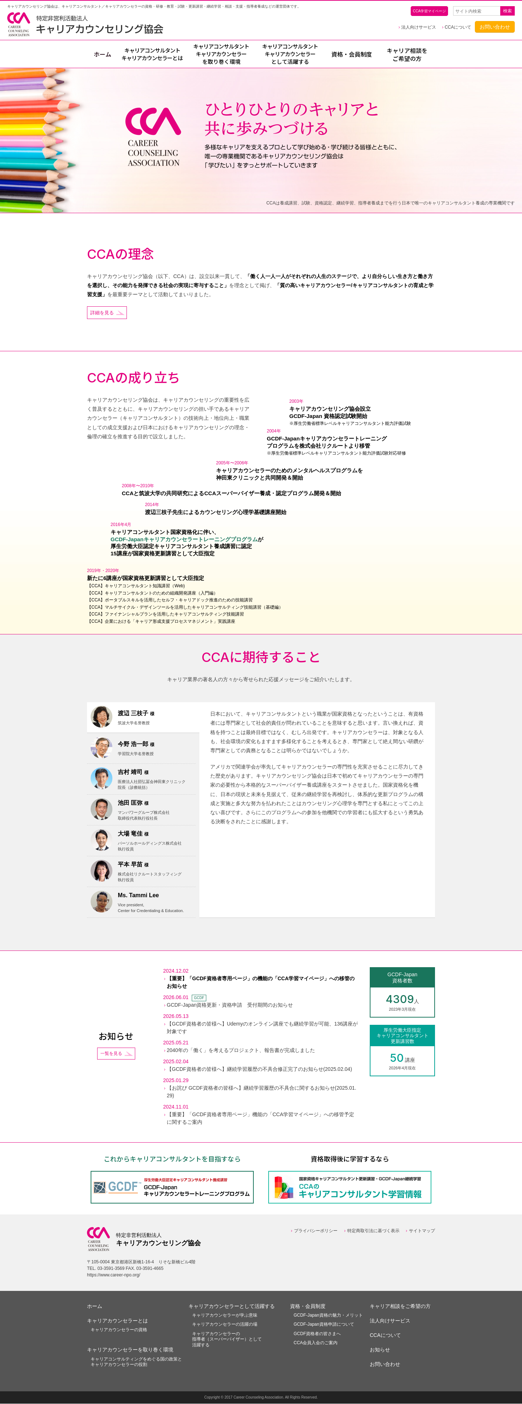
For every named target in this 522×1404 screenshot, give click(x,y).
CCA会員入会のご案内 (315, 1343)
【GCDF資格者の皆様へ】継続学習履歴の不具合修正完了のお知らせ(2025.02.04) (259, 1070)
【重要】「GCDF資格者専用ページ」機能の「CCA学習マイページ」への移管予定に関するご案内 (260, 1119)
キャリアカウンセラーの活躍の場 (224, 1325)
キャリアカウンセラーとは (117, 1321)
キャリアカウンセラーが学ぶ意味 (224, 1315)
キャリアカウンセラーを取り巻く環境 (130, 1350)
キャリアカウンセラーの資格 (119, 1330)
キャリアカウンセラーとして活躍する (231, 1306)
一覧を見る (111, 1054)
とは (152, 54)
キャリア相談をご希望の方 (407, 54)
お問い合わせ (495, 27)
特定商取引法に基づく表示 (373, 1231)
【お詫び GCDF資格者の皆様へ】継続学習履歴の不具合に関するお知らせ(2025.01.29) (261, 1092)
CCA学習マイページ (429, 11)
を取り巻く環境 (221, 54)
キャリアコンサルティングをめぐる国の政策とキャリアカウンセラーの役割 (136, 1362)
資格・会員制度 (351, 54)
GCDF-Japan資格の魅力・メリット (328, 1315)
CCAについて (458, 27)
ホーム (102, 54)
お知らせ (380, 1350)
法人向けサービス (418, 27)
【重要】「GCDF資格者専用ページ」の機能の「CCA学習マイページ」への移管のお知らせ (261, 983)
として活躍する (290, 54)
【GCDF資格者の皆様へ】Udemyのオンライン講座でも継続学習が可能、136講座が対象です (262, 1028)
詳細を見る (103, 313)
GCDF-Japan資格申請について (324, 1325)
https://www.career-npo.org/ (113, 1275)
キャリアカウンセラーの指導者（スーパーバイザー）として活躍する (227, 1339)
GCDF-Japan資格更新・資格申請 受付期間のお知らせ (230, 1006)
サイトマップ (422, 1231)
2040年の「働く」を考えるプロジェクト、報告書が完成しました (241, 1051)
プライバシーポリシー (315, 1231)
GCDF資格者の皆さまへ (317, 1334)
